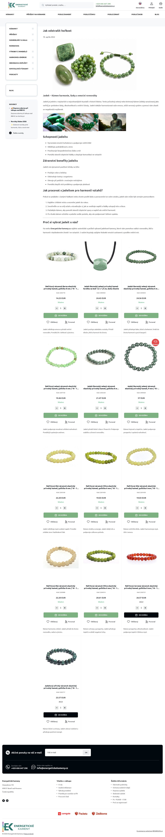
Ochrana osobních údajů (121, 788)
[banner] (18, 5)
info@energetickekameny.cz (105, 6)
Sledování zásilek (119, 793)
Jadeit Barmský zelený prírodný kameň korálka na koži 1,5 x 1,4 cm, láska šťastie (101, 287)
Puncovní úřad (63, 796)
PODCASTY (13, 74)
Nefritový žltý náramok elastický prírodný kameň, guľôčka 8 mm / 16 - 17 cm (61, 487)
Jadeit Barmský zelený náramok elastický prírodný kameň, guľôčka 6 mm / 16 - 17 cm (141, 287)
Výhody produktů (64, 791)
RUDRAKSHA (14, 46)
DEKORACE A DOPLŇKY (18, 63)
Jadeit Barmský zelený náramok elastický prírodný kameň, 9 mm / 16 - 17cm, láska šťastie (141, 387)
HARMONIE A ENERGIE (17, 57)
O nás (60, 785)
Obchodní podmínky (120, 785)
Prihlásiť (86, 752)
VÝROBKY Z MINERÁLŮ (18, 51)
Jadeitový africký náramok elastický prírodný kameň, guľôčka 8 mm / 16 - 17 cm (61, 686)
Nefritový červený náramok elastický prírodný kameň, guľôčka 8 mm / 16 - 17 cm (141, 587)
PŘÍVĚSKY (13, 34)
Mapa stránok (28, 834)
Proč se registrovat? (120, 802)
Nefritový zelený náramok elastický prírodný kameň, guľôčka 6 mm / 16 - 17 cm (61, 387)
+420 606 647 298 (103, 4)
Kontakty (116, 796)
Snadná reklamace (64, 788)
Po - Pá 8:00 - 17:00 (119, 799)
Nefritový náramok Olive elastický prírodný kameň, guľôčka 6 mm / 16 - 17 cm (101, 487)
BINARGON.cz (158, 831)
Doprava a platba (119, 791)
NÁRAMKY (13, 29)
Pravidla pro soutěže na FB (68, 793)
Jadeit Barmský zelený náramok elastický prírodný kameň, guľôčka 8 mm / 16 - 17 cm (101, 387)
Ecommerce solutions (144, 831)
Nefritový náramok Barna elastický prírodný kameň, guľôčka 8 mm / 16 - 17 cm (61, 287)
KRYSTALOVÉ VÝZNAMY (18, 69)
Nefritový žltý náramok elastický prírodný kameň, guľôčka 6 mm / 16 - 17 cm (141, 487)
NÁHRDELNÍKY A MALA (18, 40)
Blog (11, 90)
